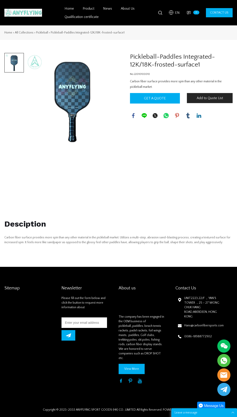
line (144, 115)
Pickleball (42, 32)
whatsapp (166, 115)
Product (88, 9)
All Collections (24, 32)
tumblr (188, 115)
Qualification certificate (82, 17)
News (107, 9)
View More (131, 369)
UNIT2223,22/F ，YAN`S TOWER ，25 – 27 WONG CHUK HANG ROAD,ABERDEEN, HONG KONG (201, 307)
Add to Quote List (210, 98)
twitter (155, 115)
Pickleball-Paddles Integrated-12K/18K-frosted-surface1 (88, 32)
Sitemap (12, 288)
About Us (128, 9)
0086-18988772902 (198, 336)
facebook (133, 115)
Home (69, 9)
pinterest (177, 115)
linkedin (199, 115)
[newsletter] (68, 335)
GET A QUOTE (155, 98)
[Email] (84, 322)
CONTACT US (219, 12)
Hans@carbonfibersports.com (204, 325)
